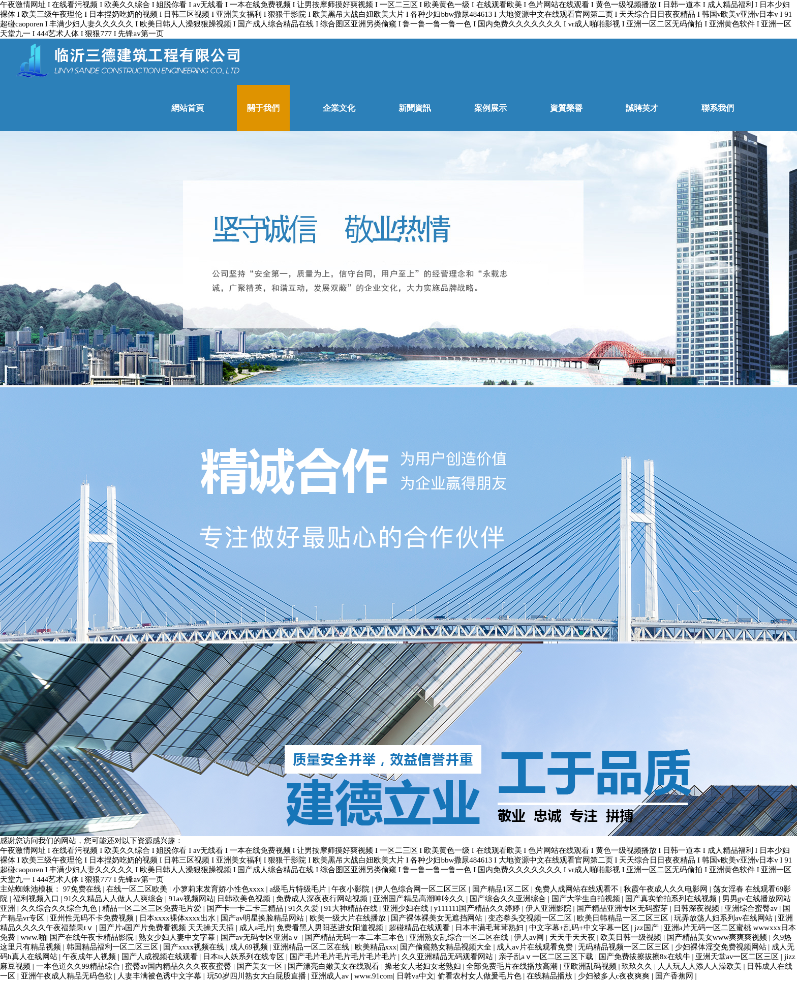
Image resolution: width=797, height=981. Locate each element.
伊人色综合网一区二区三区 (422, 889)
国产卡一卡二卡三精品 (246, 908)
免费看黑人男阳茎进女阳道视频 (331, 928)
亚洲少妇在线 (407, 908)
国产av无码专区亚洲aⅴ (261, 937)
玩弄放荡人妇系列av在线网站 (724, 918)
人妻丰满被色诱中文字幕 (160, 976)
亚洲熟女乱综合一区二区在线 (459, 937)
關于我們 (263, 108)
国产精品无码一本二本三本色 (355, 937)
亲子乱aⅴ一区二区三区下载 (547, 957)
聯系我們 (717, 108)
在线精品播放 (550, 976)
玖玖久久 (638, 966)
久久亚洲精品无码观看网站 (448, 957)
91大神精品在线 (352, 908)
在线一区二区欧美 (137, 889)
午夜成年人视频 (90, 957)
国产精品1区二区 (501, 889)
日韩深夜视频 (697, 908)
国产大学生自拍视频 (586, 899)
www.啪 (33, 937)
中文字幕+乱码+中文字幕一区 (580, 928)
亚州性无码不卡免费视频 (93, 918)
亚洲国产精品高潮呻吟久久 (420, 899)
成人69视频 (250, 947)
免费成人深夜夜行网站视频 (323, 899)
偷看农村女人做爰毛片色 (481, 976)
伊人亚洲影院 (549, 908)
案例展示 (490, 108)
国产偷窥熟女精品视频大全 (447, 947)
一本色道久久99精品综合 (79, 966)
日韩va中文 (415, 976)
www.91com (373, 976)
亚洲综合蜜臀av (751, 908)
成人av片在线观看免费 (535, 947)
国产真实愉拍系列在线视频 (672, 899)
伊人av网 (530, 937)
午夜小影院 (351, 889)
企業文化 (339, 108)
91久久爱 (304, 908)
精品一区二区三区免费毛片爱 (152, 908)
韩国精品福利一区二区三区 (113, 947)
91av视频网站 (191, 899)
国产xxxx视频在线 (194, 947)
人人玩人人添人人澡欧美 (701, 966)
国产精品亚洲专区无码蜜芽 (623, 908)
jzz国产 (647, 928)
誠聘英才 (642, 108)
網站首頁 (187, 108)
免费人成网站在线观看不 (578, 889)
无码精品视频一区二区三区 (624, 947)
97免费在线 (83, 889)
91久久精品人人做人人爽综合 (114, 899)
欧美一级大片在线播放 (349, 918)
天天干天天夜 (573, 937)
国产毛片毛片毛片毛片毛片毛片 (344, 957)
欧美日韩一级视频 (631, 937)
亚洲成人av (331, 976)
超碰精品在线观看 (420, 928)
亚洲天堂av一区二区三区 (738, 957)
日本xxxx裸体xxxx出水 (178, 918)
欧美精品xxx (376, 947)
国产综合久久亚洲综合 (509, 899)
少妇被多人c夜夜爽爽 (615, 976)
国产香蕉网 (675, 976)
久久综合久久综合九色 (60, 908)
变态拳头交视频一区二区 (531, 918)
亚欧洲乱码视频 (591, 966)
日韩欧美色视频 (244, 899)
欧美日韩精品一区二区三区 (623, 918)
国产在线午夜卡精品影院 (93, 937)
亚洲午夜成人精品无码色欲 (67, 976)
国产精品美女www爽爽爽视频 (718, 937)
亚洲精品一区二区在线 (312, 947)
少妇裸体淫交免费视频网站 (722, 947)
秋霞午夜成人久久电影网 (667, 889)
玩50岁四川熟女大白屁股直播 (257, 976)
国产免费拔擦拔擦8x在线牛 (645, 957)
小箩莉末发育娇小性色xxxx (219, 889)
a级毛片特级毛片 (298, 889)
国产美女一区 (261, 966)
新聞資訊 (414, 108)
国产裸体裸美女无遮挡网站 (437, 918)
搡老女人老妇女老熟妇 (424, 966)
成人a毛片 (256, 928)
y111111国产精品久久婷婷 (478, 908)
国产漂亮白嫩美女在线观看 (334, 966)
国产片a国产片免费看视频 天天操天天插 (167, 928)
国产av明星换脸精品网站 (263, 918)
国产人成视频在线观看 (160, 957)
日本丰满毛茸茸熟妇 (490, 928)
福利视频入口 (37, 899)
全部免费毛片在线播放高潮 (513, 966)
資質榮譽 (566, 108)
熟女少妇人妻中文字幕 (178, 937)
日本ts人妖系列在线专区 (244, 957)
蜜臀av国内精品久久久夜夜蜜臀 (179, 966)
